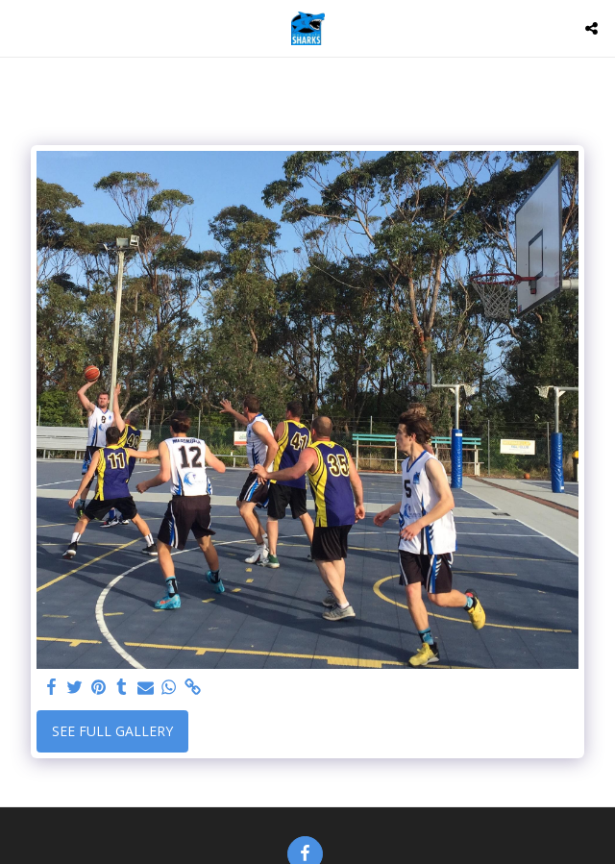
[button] (21, 27)
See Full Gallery (112, 731)
